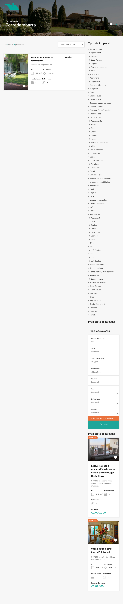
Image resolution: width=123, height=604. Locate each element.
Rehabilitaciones (97, 265)
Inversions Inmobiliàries (100, 182)
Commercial (95, 153)
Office (92, 243)
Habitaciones (95, 399)
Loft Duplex (96, 250)
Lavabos (94, 409)
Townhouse (94, 315)
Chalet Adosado (96, 150)
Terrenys (93, 311)
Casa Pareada (96, 60)
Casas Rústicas (96, 107)
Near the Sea (95, 214)
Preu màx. (94, 389)
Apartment (94, 74)
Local (92, 196)
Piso (91, 254)
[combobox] (71, 44)
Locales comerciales (98, 200)
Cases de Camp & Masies (100, 110)
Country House (96, 160)
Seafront (94, 236)
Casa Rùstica (95, 99)
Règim (93, 348)
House (93, 139)
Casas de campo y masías (100, 103)
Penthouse (95, 232)
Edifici (92, 171)
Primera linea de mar (99, 142)
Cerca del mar (95, 117)
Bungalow (94, 89)
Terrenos (93, 308)
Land (92, 189)
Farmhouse (95, 164)
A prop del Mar (96, 49)
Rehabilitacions (96, 268)
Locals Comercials (97, 203)
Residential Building (98, 282)
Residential (94, 275)
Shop (92, 297)
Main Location (95, 369)
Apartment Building (98, 85)
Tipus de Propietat (97, 358)
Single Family (95, 300)
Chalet (93, 132)
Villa (93, 146)
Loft (91, 207)
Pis (91, 247)
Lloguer (93, 193)
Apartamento (96, 121)
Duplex (94, 63)
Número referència (97, 338)
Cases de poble (96, 114)
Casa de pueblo (96, 96)
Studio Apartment (97, 304)
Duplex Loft (96, 81)
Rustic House (95, 290)
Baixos (94, 56)
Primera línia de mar (99, 67)
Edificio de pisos (96, 175)
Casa (92, 92)
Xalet (93, 71)
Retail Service (95, 286)
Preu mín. (94, 379)
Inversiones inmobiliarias (100, 178)
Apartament (96, 53)
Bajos (93, 125)
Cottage (93, 157)
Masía (92, 211)
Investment (94, 186)
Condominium (97, 279)
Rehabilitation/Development (102, 272)
